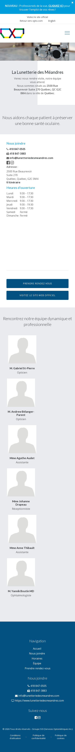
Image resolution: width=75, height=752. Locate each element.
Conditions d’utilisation (15, 737)
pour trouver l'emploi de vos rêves (44, 7)
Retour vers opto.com (31, 20)
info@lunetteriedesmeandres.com (29, 158)
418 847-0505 (15, 149)
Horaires (37, 658)
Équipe (37, 663)
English (51, 20)
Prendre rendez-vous (37, 668)
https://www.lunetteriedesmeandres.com (37, 700)
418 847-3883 (16, 153)
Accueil (37, 648)
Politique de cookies (61, 737)
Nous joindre (37, 653)
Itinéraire (13, 182)
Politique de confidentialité (39, 737)
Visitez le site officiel (37, 17)
